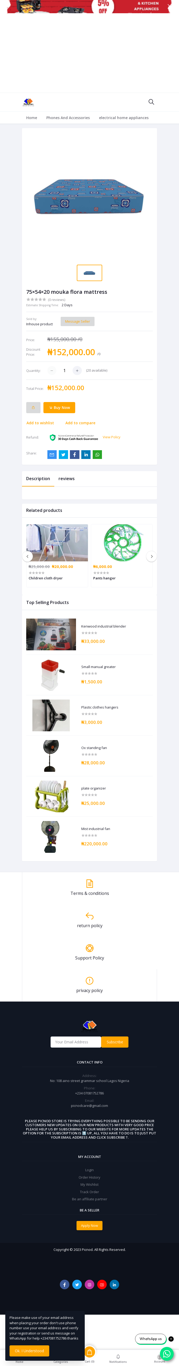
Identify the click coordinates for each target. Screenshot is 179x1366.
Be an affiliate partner (89, 1199)
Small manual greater (98, 667)
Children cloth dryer (46, 578)
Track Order (89, 1191)
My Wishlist (89, 1184)
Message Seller (77, 321)
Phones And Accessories (68, 117)
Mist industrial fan (95, 829)
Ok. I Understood (29, 1350)
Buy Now (59, 407)
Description (38, 478)
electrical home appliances (124, 117)
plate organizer (93, 788)
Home (31, 117)
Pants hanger (104, 578)
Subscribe (115, 1041)
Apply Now (89, 1225)
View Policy (111, 437)
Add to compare (80, 422)
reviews (67, 478)
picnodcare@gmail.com (89, 1105)
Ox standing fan (94, 748)
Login (89, 1169)
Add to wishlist (40, 422)
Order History (89, 1177)
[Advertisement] (89, 53)
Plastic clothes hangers (99, 707)
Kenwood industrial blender (103, 626)
